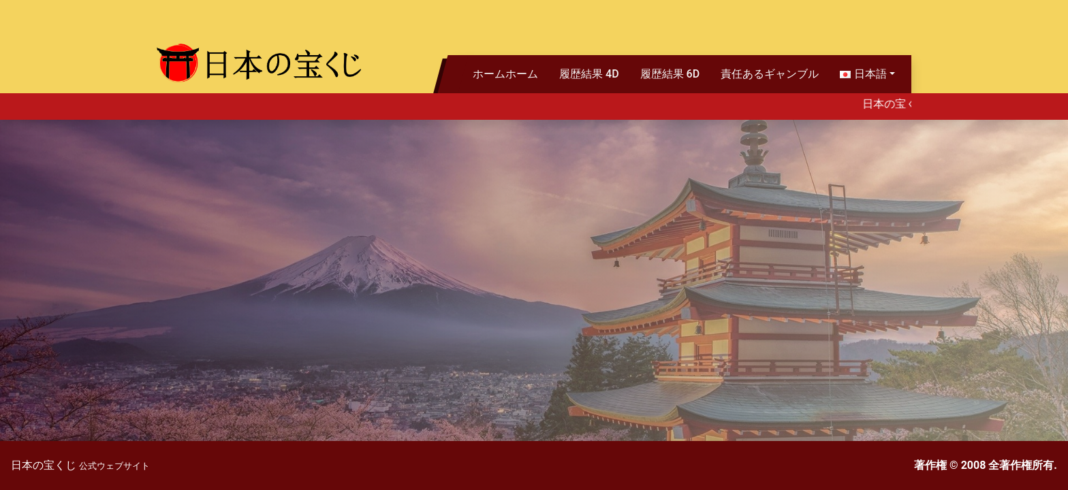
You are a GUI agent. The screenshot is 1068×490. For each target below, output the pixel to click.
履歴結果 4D (589, 73)
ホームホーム (505, 73)
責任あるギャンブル (770, 73)
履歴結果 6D (670, 73)
